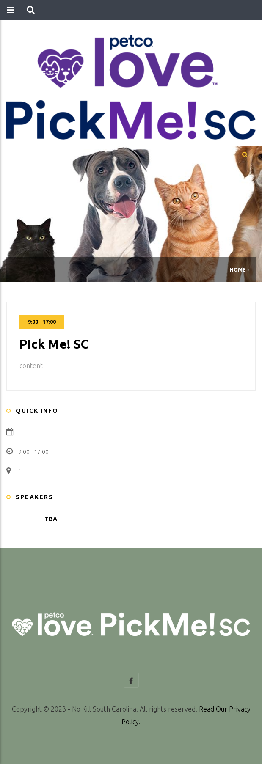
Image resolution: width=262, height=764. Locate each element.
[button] (31, 10)
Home (238, 269)
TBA (50, 519)
